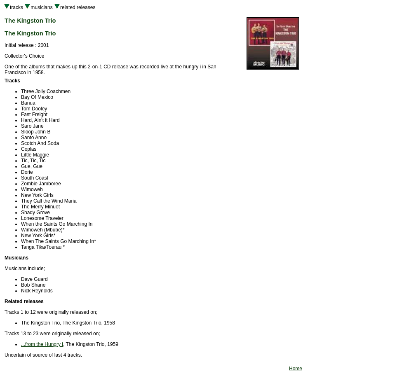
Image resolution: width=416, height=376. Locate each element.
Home (295, 368)
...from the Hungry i (42, 344)
